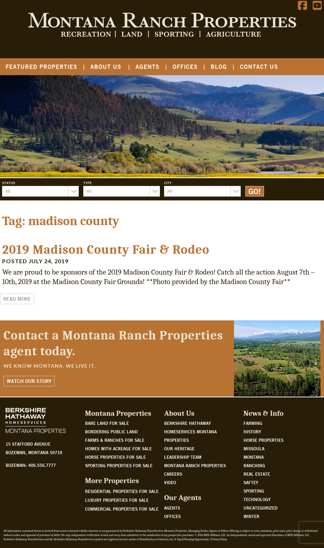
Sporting (254, 491)
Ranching (254, 465)
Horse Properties (263, 440)
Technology (257, 499)
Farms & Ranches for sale (114, 440)
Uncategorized (260, 508)
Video (170, 482)
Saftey (251, 482)
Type (87, 182)
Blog (219, 66)
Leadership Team (183, 457)
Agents (148, 66)
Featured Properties (41, 66)
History (252, 431)
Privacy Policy (219, 539)
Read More (17, 299)
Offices (185, 66)
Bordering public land (111, 431)
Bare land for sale (107, 423)
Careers (173, 474)
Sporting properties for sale (118, 465)
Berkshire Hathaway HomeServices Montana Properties (190, 431)
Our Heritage (179, 448)
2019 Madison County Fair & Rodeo (105, 249)
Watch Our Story (29, 381)
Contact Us (259, 66)
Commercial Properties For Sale (121, 509)
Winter (251, 516)
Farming (253, 423)
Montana (254, 457)
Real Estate (257, 474)
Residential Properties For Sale (121, 491)
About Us (105, 66)
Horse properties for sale (115, 457)
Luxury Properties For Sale (117, 500)
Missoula (254, 448)
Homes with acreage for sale (118, 448)
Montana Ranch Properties (195, 465)
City (168, 182)
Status (8, 182)
